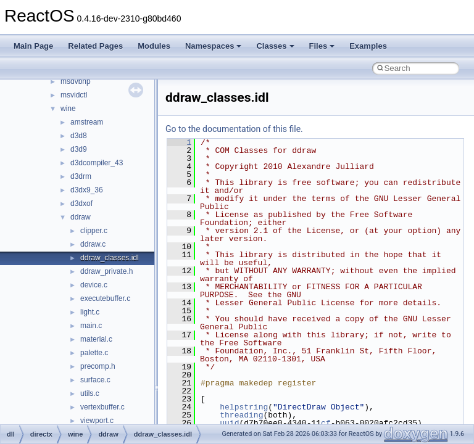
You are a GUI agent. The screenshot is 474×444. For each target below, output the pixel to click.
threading (241, 415)
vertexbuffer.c (102, 407)
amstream (86, 122)
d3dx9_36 (86, 190)
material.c (96, 339)
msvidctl (73, 95)
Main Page (33, 46)
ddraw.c (93, 244)
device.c (93, 285)
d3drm (80, 176)
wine (68, 108)
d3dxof (81, 203)
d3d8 (78, 135)
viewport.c (97, 420)
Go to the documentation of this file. (234, 129)
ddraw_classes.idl (109, 257)
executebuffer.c (105, 298)
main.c (91, 325)
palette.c (94, 352)
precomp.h (97, 366)
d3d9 (78, 149)
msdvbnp (75, 81)
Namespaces (213, 46)
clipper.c (93, 230)
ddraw (80, 217)
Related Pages (95, 46)
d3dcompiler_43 (96, 162)
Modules (154, 46)
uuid (229, 423)
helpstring (244, 407)
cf (326, 423)
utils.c (89, 393)
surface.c (95, 380)
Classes (275, 46)
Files (322, 46)
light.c (89, 312)
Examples (368, 46)
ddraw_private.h (106, 271)
